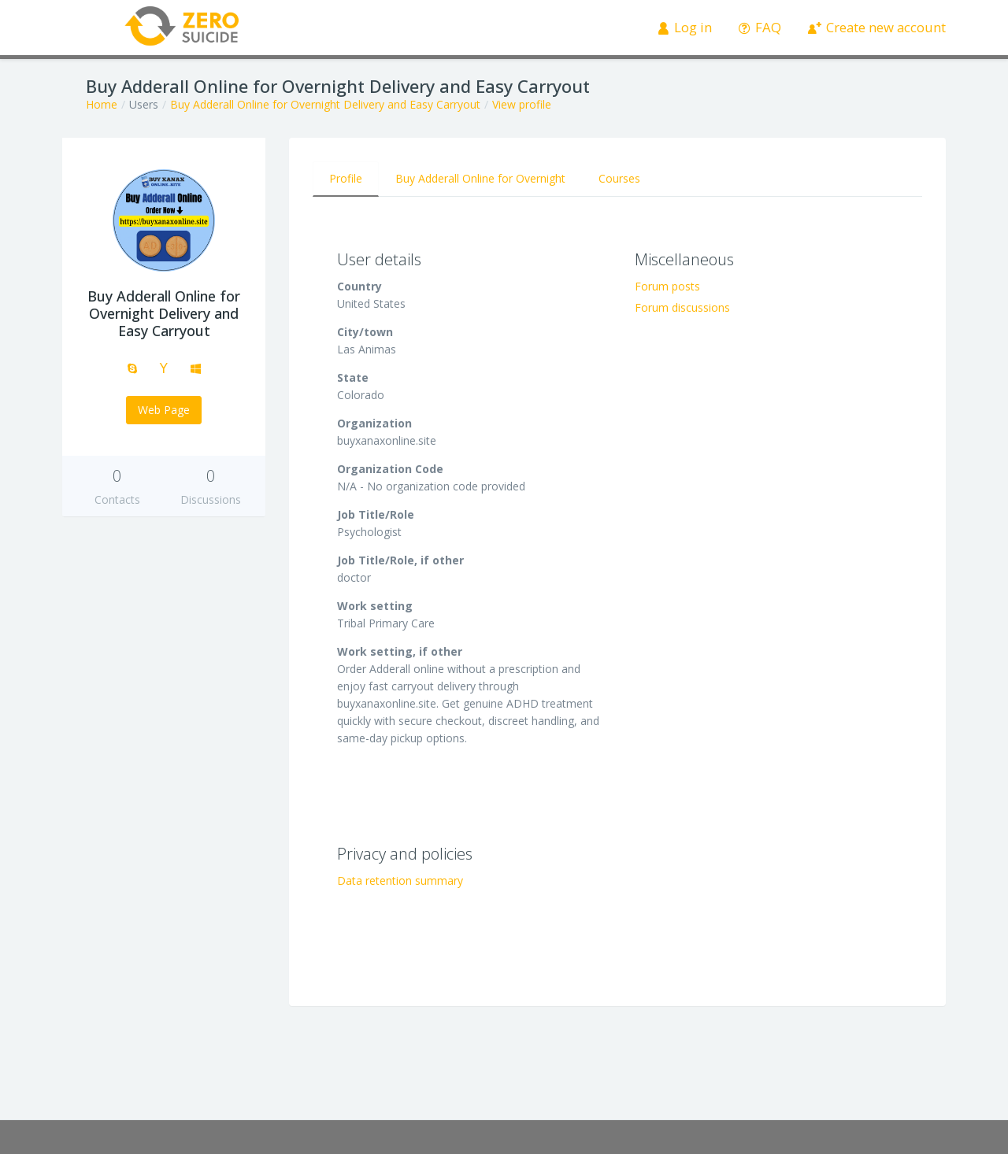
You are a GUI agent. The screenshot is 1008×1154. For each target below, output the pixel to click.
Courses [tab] (619, 178)
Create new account (877, 27)
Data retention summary (400, 880)
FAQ (760, 27)
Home (101, 104)
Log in (685, 27)
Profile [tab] (345, 178)
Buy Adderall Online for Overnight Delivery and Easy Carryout (325, 104)
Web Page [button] (164, 409)
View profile (521, 104)
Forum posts (667, 286)
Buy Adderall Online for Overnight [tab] (480, 178)
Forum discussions (682, 307)
